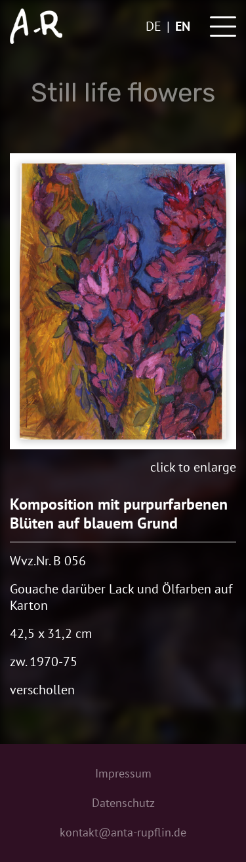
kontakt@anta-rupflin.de (123, 832)
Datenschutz (123, 802)
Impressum (123, 773)
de (153, 26)
